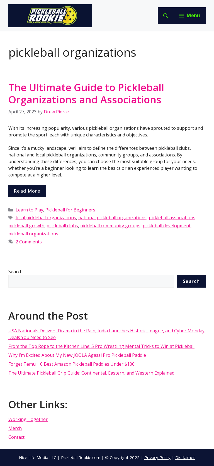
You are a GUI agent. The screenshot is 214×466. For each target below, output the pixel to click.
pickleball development (167, 226)
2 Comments (29, 242)
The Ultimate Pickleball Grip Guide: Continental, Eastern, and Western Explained (91, 373)
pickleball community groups (110, 226)
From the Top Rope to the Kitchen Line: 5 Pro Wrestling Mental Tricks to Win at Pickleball (101, 346)
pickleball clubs (62, 226)
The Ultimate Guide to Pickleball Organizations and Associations (86, 93)
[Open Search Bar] (166, 15)
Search (15, 271)
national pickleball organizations (112, 218)
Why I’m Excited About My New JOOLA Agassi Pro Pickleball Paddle (77, 355)
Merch (15, 428)
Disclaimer (185, 457)
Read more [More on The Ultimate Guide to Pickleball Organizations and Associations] (27, 191)
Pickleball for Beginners (70, 210)
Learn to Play (29, 210)
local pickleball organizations (46, 218)
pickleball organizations (33, 234)
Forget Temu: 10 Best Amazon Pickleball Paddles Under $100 (71, 364)
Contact (16, 437)
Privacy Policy (157, 457)
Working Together (28, 419)
